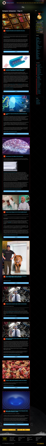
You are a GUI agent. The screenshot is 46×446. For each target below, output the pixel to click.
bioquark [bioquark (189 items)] (38, 22)
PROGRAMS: (37, 439)
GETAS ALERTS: (37, 437)
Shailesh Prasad (6, 280)
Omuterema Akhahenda (38, 77)
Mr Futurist (37, 101)
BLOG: (18, 438)
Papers (28, 2)
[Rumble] (43, 443)
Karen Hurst (38, 73)
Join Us (32, 2)
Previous (7, 429)
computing (37, 58)
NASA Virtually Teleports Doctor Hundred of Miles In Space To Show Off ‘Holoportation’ (17, 339)
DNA (36, 39)
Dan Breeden (6, 89)
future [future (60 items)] (41, 25)
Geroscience (37, 99)
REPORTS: (19, 439)
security (11, 49)
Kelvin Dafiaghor (6, 131)
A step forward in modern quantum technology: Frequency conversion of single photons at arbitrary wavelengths (15, 70)
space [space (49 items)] (36, 31)
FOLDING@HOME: (28, 439)
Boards (21, 2)
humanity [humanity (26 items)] (42, 26)
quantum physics (11, 89)
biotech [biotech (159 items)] (41, 22)
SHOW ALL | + (37, 94)
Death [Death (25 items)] (42, 24)
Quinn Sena (6, 49)
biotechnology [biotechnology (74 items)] (37, 23)
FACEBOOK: (11, 437)
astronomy (37, 47)
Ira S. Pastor (38, 92)
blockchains (37, 55)
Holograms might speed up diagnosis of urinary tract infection (16, 380)
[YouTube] (41, 443)
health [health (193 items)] (38, 26)
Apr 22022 (4, 380)
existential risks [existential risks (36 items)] (37, 25)
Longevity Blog (38, 100)
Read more (16, 51)
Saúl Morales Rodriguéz (38, 66)
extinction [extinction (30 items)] (39, 25)
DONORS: (28, 438)
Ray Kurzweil (37, 40)
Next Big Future (38, 102)
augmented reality (10, 354)
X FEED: (10, 438)
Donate (30, 2)
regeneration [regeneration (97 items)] (37, 30)
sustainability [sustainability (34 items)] (39, 31)
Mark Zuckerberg (38, 43)
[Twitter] (39, 443)
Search (43, 12)
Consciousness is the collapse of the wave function (14, 156)
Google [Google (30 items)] (36, 26)
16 (19, 429)
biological (37, 51)
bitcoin (37, 54)
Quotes (37, 2)
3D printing (37, 37)
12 (13, 429)
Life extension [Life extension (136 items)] (41, 28)
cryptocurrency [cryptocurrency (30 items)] (40, 24)
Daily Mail (9, 222)
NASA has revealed (17, 311)
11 (12, 429)
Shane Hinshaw (39, 83)
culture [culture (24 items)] (41, 24)
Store (39, 2)
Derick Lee (38, 81)
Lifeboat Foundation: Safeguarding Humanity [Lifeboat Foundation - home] (8, 3)
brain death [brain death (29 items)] (37, 24)
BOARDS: (36, 438)
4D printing (37, 38)
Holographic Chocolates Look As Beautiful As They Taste (15, 31)
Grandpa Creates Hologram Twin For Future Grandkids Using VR (16, 212)
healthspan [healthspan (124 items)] (40, 26)
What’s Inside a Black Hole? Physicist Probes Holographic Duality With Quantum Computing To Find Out (17, 411)
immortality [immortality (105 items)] (38, 27)
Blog (19, 2)
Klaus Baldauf (39, 78)
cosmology (9, 422)
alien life (37, 44)
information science (13, 131)
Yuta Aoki (38, 80)
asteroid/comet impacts (39, 46)
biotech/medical (12, 315)
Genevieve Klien (6, 354)
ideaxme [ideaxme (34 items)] (36, 27)
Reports (26, 2)
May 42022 (4, 156)
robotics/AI (16, 131)
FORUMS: (28, 440)
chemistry (37, 56)
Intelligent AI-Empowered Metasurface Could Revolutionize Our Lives (16, 114)
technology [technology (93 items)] (41, 31)
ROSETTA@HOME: (11, 440)
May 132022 (4, 70)
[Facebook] (37, 443)
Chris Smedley (39, 93)
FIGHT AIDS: (11, 439)
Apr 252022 (4, 276)
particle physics (16, 422)
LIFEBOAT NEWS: (19, 437)
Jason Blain (38, 90)
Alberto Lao (38, 82)
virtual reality (16, 234)
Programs (23, 2)
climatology (37, 57)
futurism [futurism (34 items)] (42, 25)
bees (36, 49)
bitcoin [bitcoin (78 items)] (40, 23)
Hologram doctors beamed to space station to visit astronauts (16, 304)
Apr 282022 (4, 212)
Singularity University (38, 41)
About (17, 2)
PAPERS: (19, 440)
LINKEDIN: (28, 437)
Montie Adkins (39, 91)
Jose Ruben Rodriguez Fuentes (8, 234)
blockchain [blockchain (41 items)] (42, 23)
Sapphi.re (13, 443)
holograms (9, 49)
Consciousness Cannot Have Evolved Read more (10, 172)
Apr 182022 (4, 304)
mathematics (13, 422)
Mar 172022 (4, 411)
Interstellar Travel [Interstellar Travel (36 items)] (41, 27)
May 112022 (4, 114)
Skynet (37, 42)
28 (22, 429)
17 (20, 429)
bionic (37, 52)
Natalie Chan (38, 85)
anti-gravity (37, 45)
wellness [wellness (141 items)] (41, 32)
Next (25, 429)
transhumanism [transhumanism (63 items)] (38, 32)
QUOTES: (36, 440)
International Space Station (10, 311)
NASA (8, 312)
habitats (12, 234)
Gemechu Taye (39, 71)
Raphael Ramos (6, 385)
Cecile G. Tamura (39, 79)
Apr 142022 (4, 339)
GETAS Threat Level (5, 439)
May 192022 (4, 30)
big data (37, 50)
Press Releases (42, 2)
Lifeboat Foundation (6, 443)
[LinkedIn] (40, 443)
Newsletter (35, 2)
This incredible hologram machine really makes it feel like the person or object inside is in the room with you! (16, 277)
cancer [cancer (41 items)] (38, 24)
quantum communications (9, 87)
